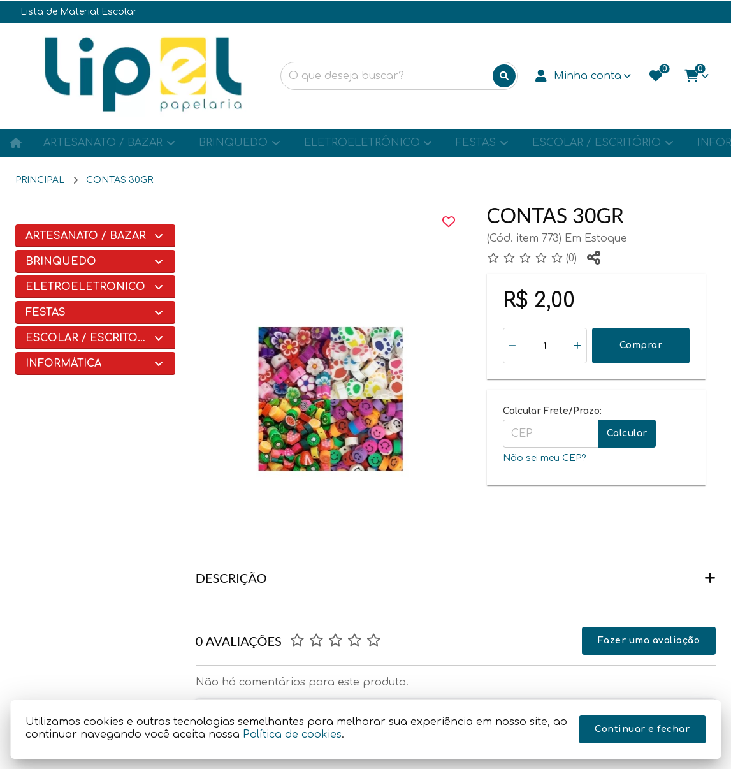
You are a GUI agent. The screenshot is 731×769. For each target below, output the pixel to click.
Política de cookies (292, 734)
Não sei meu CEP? (544, 458)
